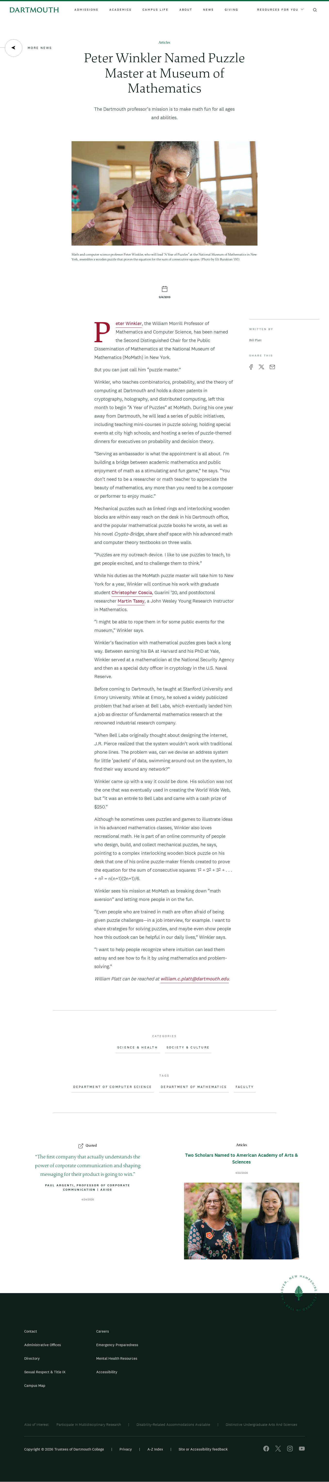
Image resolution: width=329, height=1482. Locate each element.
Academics (120, 10)
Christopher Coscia (132, 592)
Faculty (245, 1087)
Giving (231, 10)
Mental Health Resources (116, 1358)
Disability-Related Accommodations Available (173, 1424)
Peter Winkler (129, 324)
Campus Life (156, 10)
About (185, 10)
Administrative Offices (42, 1344)
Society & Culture (188, 1047)
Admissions (86, 10)
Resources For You (280, 10)
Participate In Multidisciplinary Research (88, 1424)
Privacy (126, 1449)
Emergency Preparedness (117, 1344)
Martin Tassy (131, 601)
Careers (102, 1331)
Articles (164, 43)
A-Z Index (155, 1449)
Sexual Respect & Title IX (44, 1372)
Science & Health (137, 1047)
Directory (32, 1358)
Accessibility (106, 1372)
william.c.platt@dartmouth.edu (194, 979)
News (208, 10)
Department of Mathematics (194, 1087)
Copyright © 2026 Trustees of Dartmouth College (64, 1449)
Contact (30, 1331)
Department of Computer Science (112, 1087)
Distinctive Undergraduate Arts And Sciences (261, 1424)
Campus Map (34, 1385)
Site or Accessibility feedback (203, 1449)
